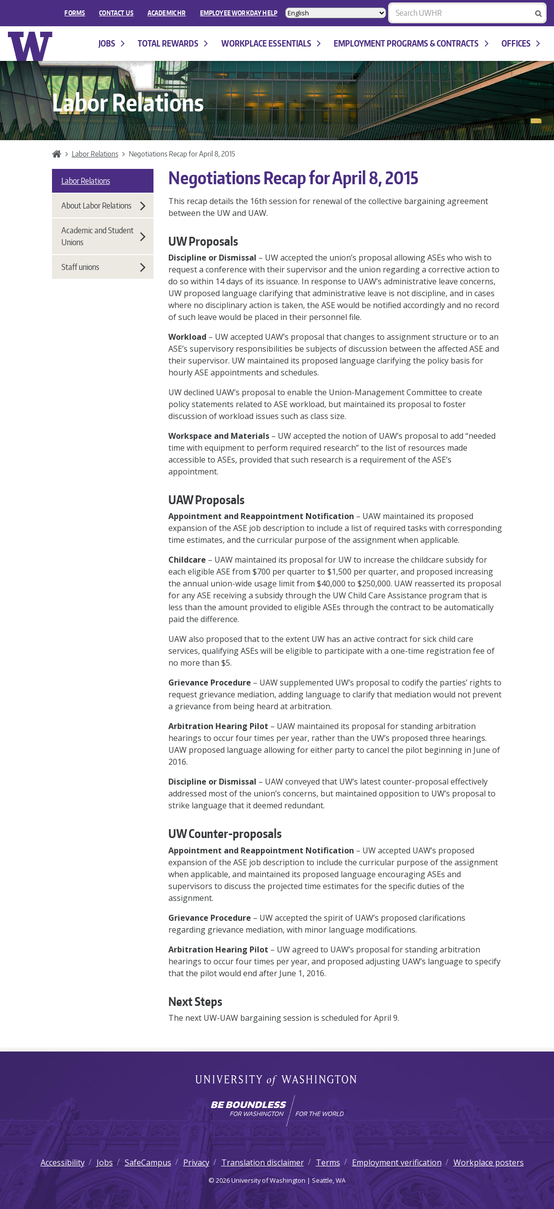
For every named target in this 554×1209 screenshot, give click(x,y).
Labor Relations (95, 153)
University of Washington (277, 1081)
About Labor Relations (103, 205)
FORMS (74, 13)
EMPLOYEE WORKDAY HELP (238, 13)
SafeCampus (148, 1162)
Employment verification (397, 1162)
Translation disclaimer (262, 1162)
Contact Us (116, 13)
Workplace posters (488, 1162)
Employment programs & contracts (411, 43)
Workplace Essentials (271, 43)
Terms (328, 1162)
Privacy (196, 1162)
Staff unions (103, 267)
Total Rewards (173, 43)
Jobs (112, 43)
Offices (521, 43)
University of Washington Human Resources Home (30, 46)
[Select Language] (335, 12)
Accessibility (63, 1162)
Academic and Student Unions (103, 236)
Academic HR (167, 13)
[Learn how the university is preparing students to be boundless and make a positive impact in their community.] (277, 1111)
